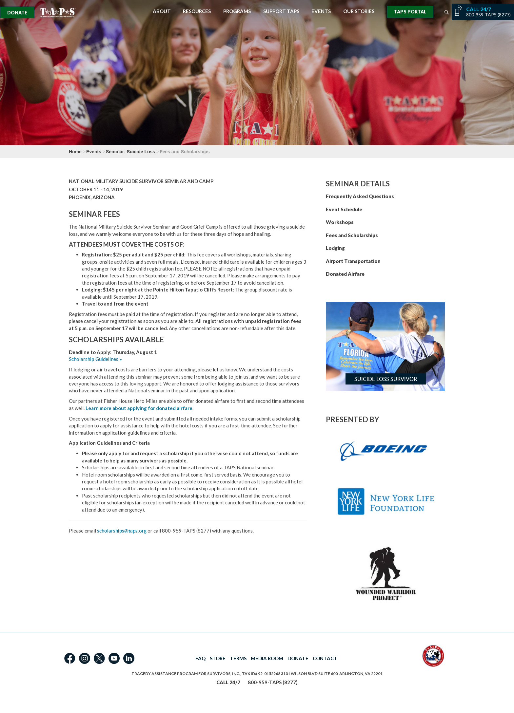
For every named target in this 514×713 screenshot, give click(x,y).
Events (321, 11)
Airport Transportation (353, 261)
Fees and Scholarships (352, 235)
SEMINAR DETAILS (358, 183)
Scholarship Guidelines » (95, 359)
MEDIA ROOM (267, 658)
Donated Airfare (345, 274)
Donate (17, 12)
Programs (237, 11)
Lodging (335, 248)
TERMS (238, 658)
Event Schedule (344, 209)
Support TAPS (281, 11)
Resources (197, 11)
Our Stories (358, 11)
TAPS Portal (410, 11)
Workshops (340, 222)
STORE (218, 658)
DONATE (297, 658)
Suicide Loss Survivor (385, 379)
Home (75, 151)
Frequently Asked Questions (360, 196)
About (162, 11)
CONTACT (325, 658)
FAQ (200, 658)
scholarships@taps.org (122, 530)
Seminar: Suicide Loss (130, 151)
